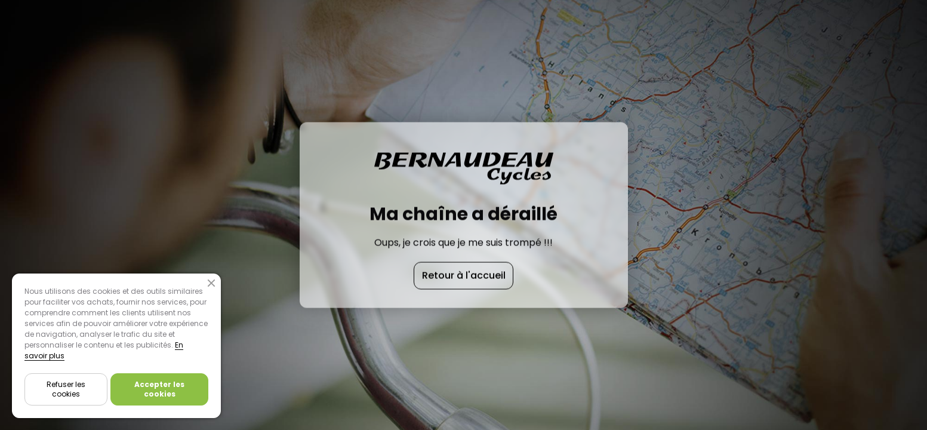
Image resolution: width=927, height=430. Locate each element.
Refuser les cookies (66, 389)
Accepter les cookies (159, 389)
